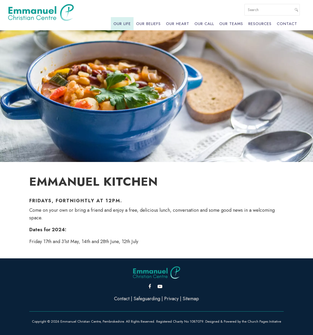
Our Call (204, 24)
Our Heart (177, 24)
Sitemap (191, 298)
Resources (260, 24)
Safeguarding (146, 298)
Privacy (171, 298)
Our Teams (231, 24)
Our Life (122, 24)
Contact (287, 24)
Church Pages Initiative (264, 321)
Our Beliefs (148, 24)
